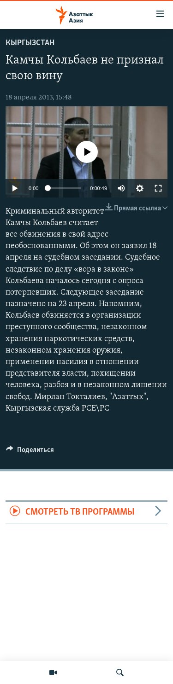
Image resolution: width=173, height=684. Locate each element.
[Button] (30, 452)
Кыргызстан (30, 43)
